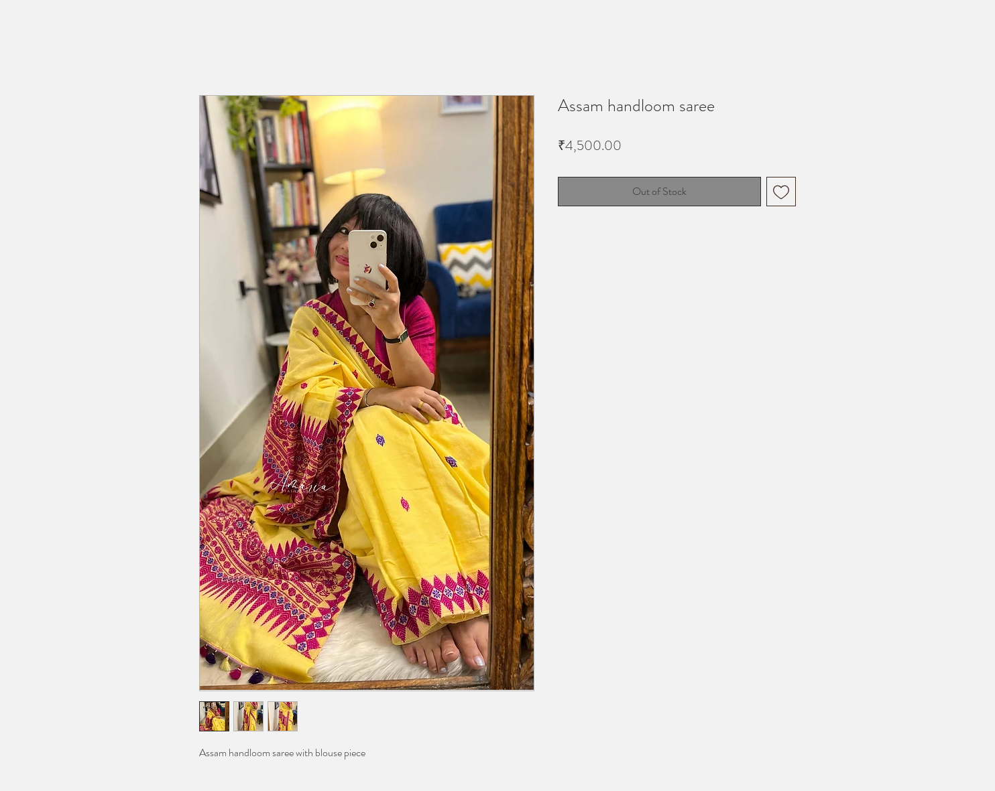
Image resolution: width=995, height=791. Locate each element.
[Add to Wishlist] (781, 191)
